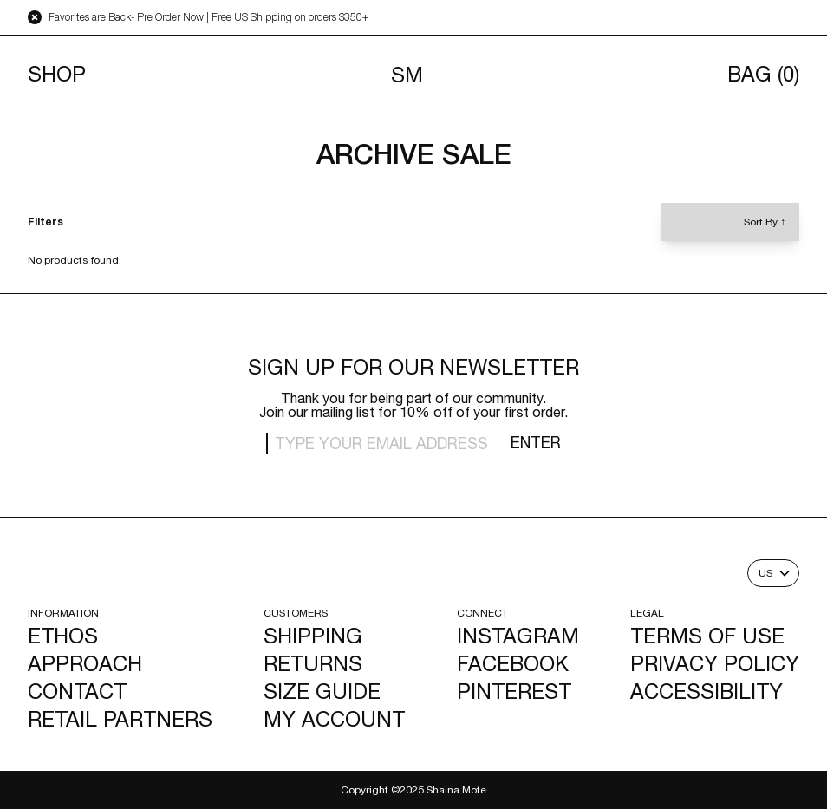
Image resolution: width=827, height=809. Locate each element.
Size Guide (322, 691)
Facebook (513, 663)
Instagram (518, 635)
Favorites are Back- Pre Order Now (126, 17)
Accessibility (706, 691)
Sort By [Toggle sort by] (764, 222)
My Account (334, 719)
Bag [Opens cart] (763, 74)
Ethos (63, 635)
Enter (536, 443)
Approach (85, 663)
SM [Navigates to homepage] (407, 74)
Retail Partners (120, 719)
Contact (77, 691)
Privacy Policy (714, 663)
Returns (313, 663)
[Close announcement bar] (35, 17)
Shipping (313, 635)
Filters (45, 222)
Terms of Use (707, 635)
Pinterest (514, 691)
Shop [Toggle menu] (57, 74)
